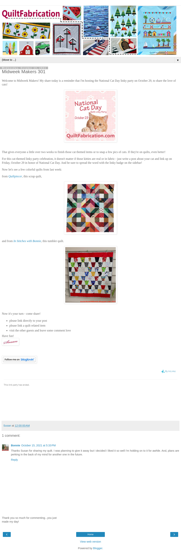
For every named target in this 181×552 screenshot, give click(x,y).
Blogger (97, 548)
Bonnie (15, 445)
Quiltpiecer (15, 176)
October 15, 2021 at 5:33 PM (38, 445)
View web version (90, 541)
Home (90, 534)
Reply (14, 459)
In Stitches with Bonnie (27, 241)
